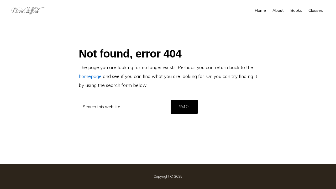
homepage (90, 76)
